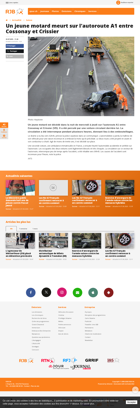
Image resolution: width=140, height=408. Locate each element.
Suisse (29, 20)
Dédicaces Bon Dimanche (41, 331)
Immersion (36, 327)
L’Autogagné (36, 340)
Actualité (16, 20)
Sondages (35, 346)
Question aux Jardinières (41, 337)
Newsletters (77, 292)
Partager (11, 46)
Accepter (131, 402)
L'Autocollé (36, 343)
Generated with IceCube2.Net (124, 384)
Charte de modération (93, 334)
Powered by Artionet (105, 384)
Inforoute (61, 327)
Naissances (36, 334)
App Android (108, 292)
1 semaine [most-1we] (23, 229)
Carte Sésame (90, 318)
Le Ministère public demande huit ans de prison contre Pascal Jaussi (17, 201)
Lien (10, 56)
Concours (35, 350)
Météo (60, 321)
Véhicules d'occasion (65, 312)
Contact (88, 337)
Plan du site (35, 386)
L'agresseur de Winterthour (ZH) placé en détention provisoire (19, 253)
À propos (88, 312)
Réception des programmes (95, 315)
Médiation (88, 331)
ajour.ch (33, 11)
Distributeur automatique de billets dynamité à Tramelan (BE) (53, 253)
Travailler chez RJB (91, 324)
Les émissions (37, 312)
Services (92, 11)
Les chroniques (37, 315)
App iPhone (93, 292)
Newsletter (89, 340)
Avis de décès (63, 334)
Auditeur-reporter (124, 3)
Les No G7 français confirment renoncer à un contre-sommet (51, 200)
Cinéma (61, 315)
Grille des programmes (40, 321)
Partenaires (89, 327)
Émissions (67, 11)
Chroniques (79, 11)
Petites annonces (64, 324)
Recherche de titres (39, 318)
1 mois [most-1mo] (35, 229)
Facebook (31, 292)
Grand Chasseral (38, 324)
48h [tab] (11, 229)
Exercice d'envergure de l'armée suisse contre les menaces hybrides (118, 200)
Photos (55, 11)
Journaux (44, 11)
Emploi (60, 331)
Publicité (88, 321)
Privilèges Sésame (65, 318)
